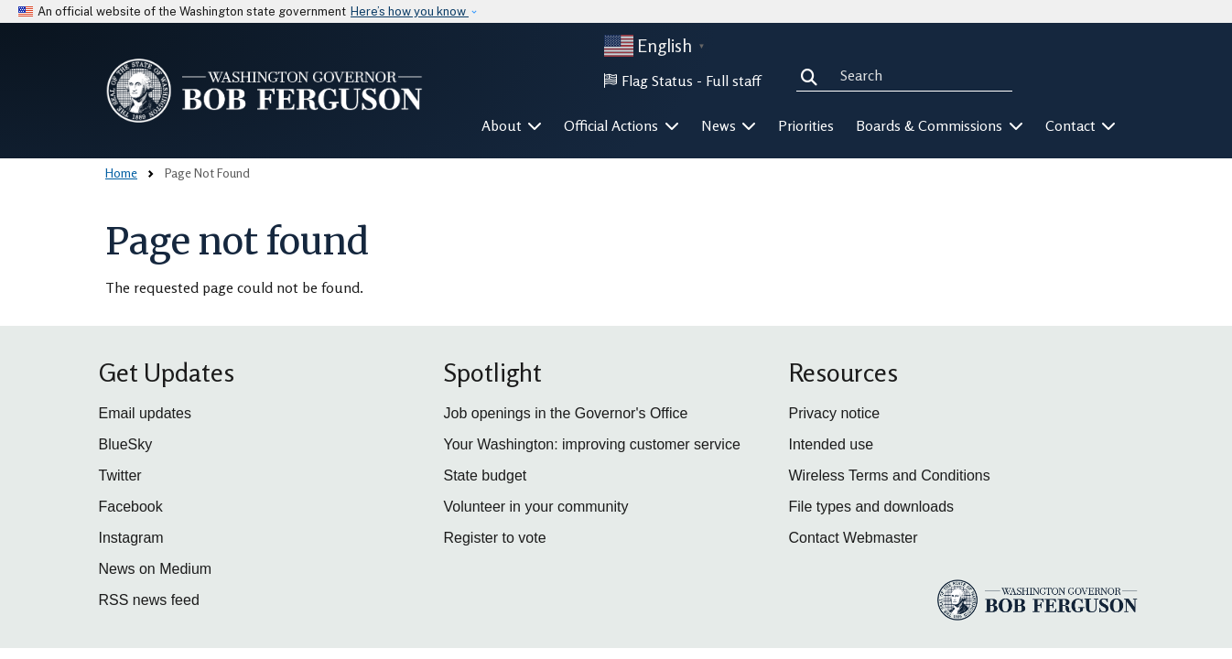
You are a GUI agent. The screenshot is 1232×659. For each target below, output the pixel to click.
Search (812, 75)
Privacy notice (835, 413)
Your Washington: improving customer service (592, 444)
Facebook (131, 506)
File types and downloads (872, 506)
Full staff (733, 80)
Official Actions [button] (621, 125)
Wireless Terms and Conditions (889, 475)
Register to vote (495, 538)
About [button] (512, 125)
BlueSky (126, 444)
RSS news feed (149, 600)
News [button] (729, 125)
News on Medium (155, 569)
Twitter (120, 475)
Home (121, 172)
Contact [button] (1081, 125)
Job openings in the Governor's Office (566, 413)
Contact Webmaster (853, 538)
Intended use (831, 444)
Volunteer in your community (536, 506)
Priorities (806, 125)
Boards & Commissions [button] (939, 125)
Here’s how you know (410, 11)
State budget (485, 475)
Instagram (131, 538)
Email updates (145, 413)
